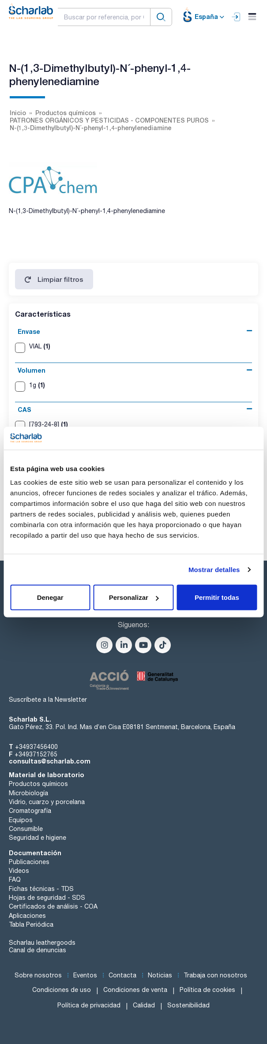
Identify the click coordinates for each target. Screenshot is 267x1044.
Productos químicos (38, 783)
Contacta (122, 975)
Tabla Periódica (31, 924)
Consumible (26, 828)
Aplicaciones (27, 915)
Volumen (31, 370)
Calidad (144, 1005)
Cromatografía (30, 810)
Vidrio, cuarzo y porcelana (47, 801)
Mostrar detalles (214, 569)
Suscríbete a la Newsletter (48, 699)
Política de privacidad (88, 1005)
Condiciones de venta (135, 989)
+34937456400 (36, 746)
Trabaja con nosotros (215, 975)
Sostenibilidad (188, 1005)
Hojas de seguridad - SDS (47, 897)
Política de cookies (207, 989)
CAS (24, 409)
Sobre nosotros (38, 975)
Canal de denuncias (37, 950)
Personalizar (134, 597)
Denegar (50, 597)
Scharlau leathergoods (42, 942)
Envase (29, 331)
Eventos (85, 975)
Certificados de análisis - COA (53, 906)
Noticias (160, 975)
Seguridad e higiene (37, 837)
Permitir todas (217, 597)
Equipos (21, 819)
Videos (19, 870)
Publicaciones (29, 861)
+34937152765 (36, 754)
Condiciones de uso (61, 989)
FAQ (15, 879)
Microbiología (28, 793)
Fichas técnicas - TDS (41, 888)
